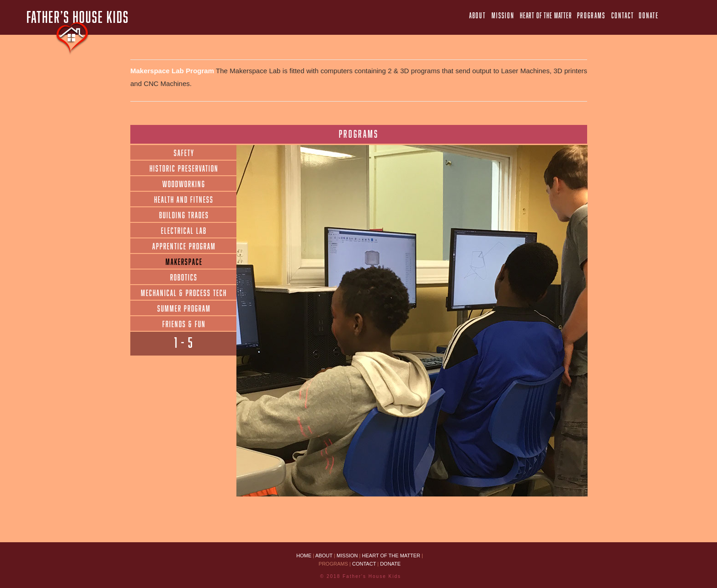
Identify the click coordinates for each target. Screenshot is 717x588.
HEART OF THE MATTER (391, 555)
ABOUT (324, 555)
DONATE (390, 563)
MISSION (348, 555)
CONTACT (364, 563)
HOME (303, 555)
